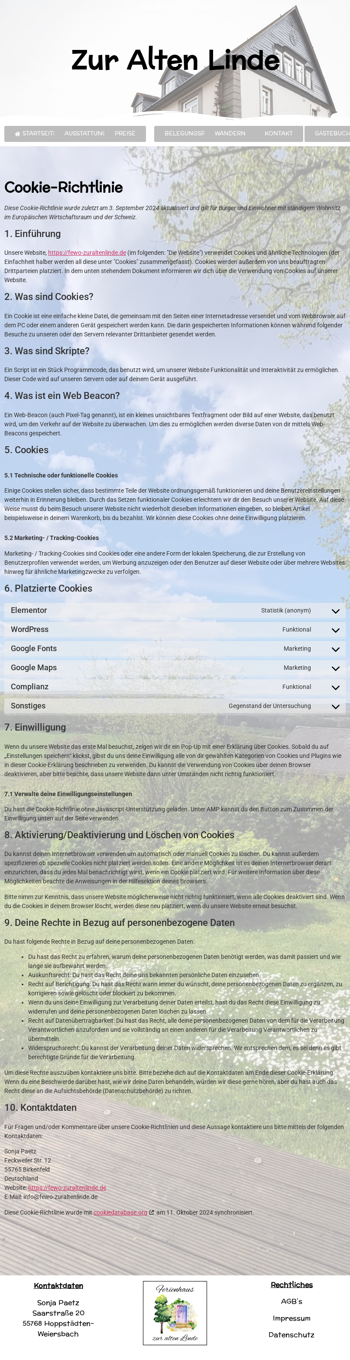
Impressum (292, 1318)
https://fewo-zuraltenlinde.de (87, 252)
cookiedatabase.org (120, 1212)
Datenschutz (291, 1334)
